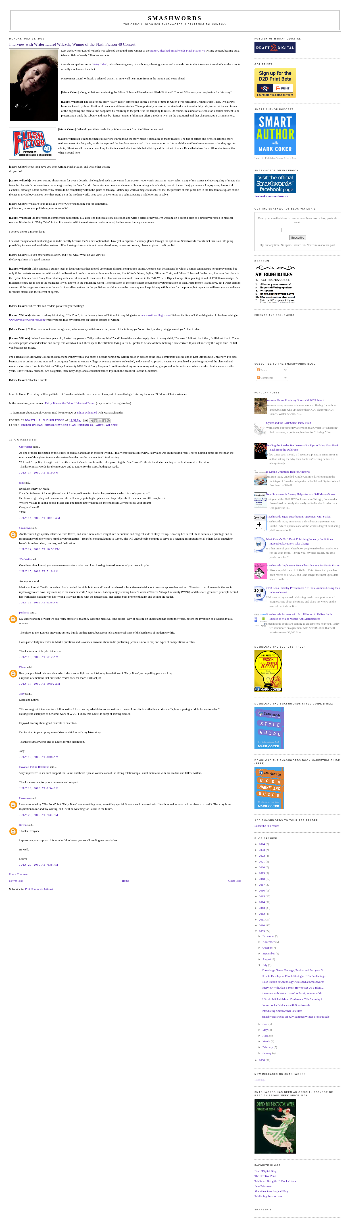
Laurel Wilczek (106, 425)
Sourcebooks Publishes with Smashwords (286, 1005)
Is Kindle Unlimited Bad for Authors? (288, 471)
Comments (265, 377)
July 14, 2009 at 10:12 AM (39, 518)
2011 (262, 919)
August (267, 959)
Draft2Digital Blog (265, 1171)
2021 (262, 861)
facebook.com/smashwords (271, 196)
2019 (262, 873)
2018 (262, 879)
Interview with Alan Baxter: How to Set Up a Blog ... (293, 987)
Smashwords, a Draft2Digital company (194, 24)
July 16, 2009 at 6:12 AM (38, 657)
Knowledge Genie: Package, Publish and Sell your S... (293, 970)
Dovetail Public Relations (34, 767)
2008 (262, 1060)
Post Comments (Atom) (39, 889)
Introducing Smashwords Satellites (282, 1010)
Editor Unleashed (87, 412)
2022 (262, 855)
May (265, 1029)
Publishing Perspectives (268, 1196)
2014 (262, 902)
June (265, 1024)
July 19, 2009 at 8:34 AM (38, 788)
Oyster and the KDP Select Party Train (288, 422)
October (267, 947)
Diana (22, 667)
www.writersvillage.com (155, 315)
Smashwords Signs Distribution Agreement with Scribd (298, 516)
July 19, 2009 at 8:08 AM (38, 757)
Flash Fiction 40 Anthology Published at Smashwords (293, 981)
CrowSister (25, 446)
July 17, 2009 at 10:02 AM (39, 683)
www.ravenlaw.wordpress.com (27, 319)
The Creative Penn (265, 1176)
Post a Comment (18, 874)
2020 (262, 867)
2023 (262, 850)
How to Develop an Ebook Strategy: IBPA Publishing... (294, 976)
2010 (262, 925)
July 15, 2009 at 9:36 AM (38, 602)
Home (125, 880)
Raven (23, 825)
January (267, 1053)
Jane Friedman (262, 1186)
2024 (262, 844)
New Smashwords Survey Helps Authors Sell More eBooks (300, 494)
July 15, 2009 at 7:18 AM (38, 571)
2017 (262, 884)
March (266, 1041)
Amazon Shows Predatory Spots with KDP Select (295, 400)
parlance (24, 612)
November (268, 942)
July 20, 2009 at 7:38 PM (38, 864)
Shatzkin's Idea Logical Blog (271, 1191)
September (269, 953)
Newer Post (16, 880)
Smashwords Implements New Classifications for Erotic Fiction (303, 565)
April (265, 1035)
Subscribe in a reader (266, 825)
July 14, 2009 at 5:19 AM (38, 472)
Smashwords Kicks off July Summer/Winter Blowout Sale (295, 1016)
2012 (262, 913)
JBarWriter (25, 559)
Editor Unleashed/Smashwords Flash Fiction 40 (57, 425)
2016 (262, 890)
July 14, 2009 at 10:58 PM (39, 549)
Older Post (234, 880)
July (265, 965)
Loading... (260, 1079)
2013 (262, 908)
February (268, 1047)
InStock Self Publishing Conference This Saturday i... (293, 999)
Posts (262, 370)
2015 (262, 896)
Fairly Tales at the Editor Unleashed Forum (70, 403)
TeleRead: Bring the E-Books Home (275, 1181)
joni (21, 482)
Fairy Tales (99, 64)
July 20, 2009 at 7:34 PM (38, 815)
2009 (262, 931)
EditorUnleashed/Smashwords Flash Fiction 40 (177, 50)
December (268, 936)
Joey (22, 693)
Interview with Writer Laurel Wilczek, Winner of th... (293, 993)
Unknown (25, 528)
